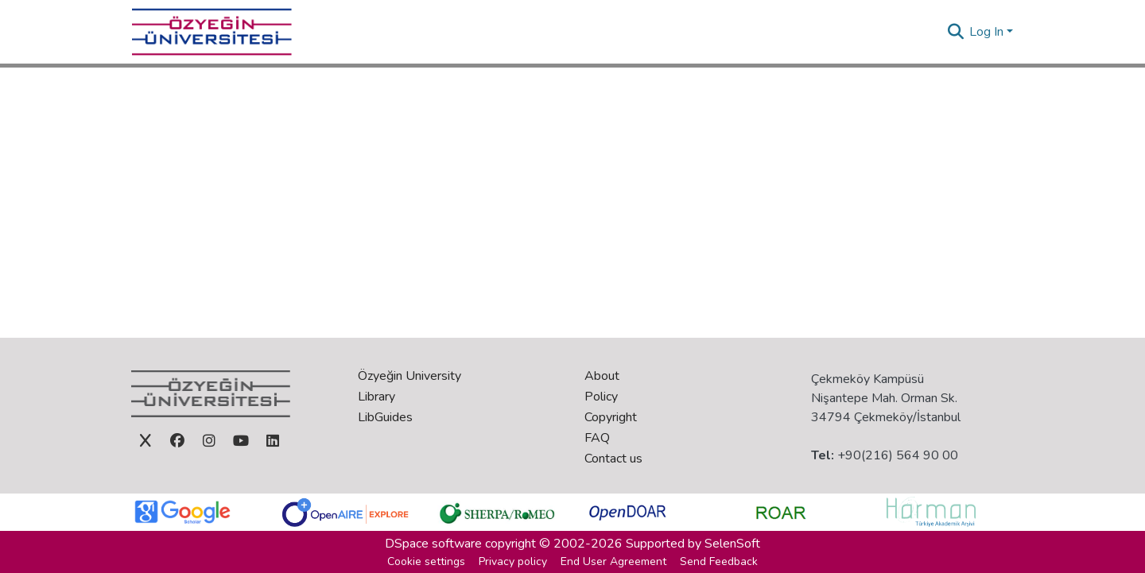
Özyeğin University (409, 376)
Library (376, 396)
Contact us (613, 458)
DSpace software (433, 543)
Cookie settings (426, 561)
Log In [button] (988, 32)
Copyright (610, 417)
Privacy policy (513, 561)
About (601, 376)
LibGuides (385, 417)
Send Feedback (719, 561)
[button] (955, 31)
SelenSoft (732, 543)
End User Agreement (613, 561)
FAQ (597, 438)
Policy (601, 396)
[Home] (211, 32)
